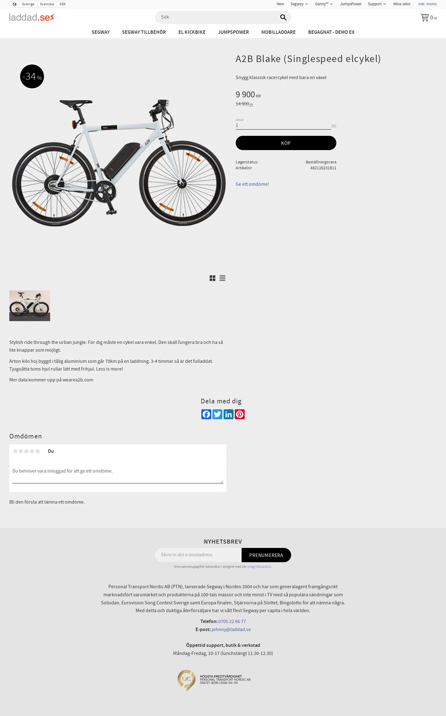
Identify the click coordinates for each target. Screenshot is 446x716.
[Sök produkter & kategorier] (223, 17)
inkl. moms (427, 4)
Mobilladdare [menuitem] (278, 32)
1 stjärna (15, 451)
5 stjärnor (37, 451)
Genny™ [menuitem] (321, 4)
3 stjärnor (26, 451)
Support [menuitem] (375, 4)
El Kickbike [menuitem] (192, 32)
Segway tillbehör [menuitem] (144, 32)
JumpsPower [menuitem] (351, 4)
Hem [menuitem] (280, 4)
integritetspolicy (259, 566)
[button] (212, 278)
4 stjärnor (32, 451)
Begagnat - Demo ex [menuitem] (331, 32)
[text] (336, 95)
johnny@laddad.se (231, 629)
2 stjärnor (21, 451)
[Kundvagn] (429, 17)
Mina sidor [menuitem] (402, 4)
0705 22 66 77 (232, 621)
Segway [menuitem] (297, 4)
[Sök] (283, 17)
